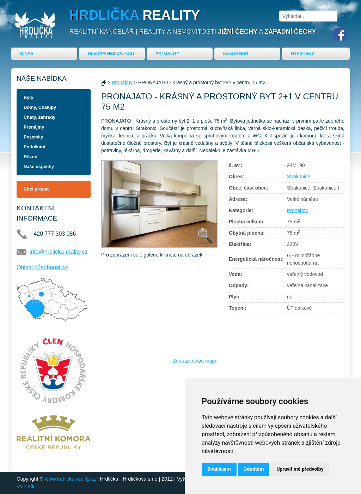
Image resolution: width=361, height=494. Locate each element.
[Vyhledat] (308, 16)
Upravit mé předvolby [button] (299, 469)
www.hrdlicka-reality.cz (70, 479)
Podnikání (34, 146)
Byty (28, 97)
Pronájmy (34, 127)
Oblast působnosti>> (42, 267)
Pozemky (33, 137)
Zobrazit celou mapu (195, 361)
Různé (30, 156)
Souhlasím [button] (219, 469)
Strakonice (298, 176)
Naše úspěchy (39, 166)
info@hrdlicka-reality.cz (58, 252)
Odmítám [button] (254, 469)
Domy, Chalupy (40, 107)
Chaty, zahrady (39, 117)
